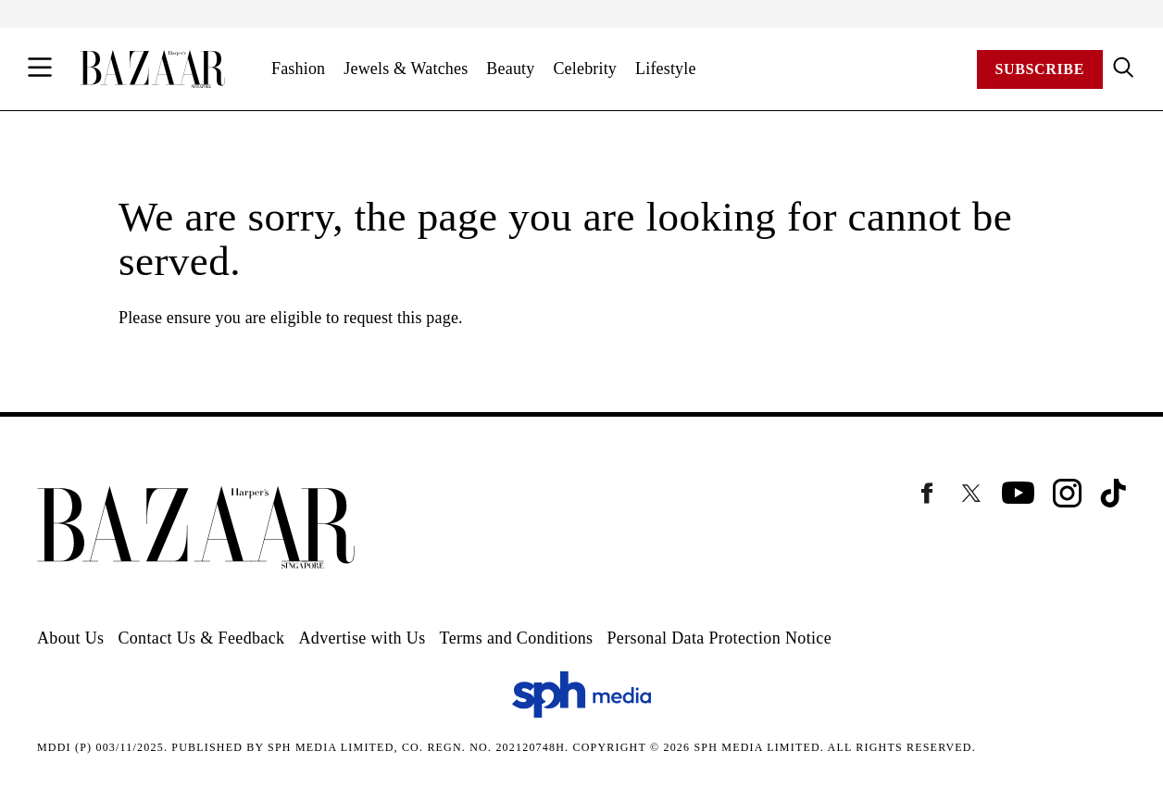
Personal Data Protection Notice (719, 638)
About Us (70, 638)
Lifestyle (665, 68)
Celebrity (585, 68)
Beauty (510, 68)
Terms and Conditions (517, 638)
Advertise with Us (361, 638)
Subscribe (1039, 69)
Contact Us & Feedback (201, 638)
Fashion (298, 68)
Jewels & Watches (406, 68)
